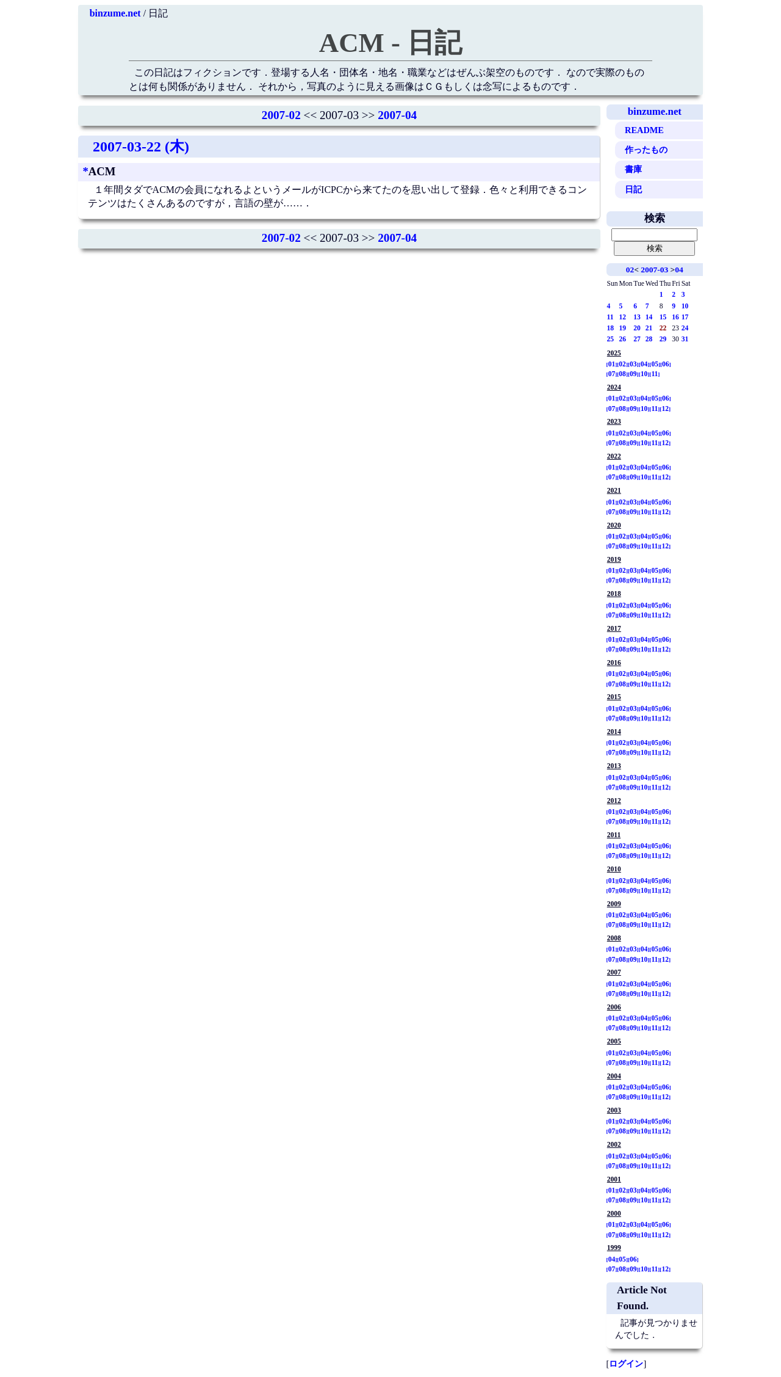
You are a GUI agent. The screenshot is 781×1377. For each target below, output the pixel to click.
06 (665, 364)
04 (679, 269)
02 (630, 269)
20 (637, 328)
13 (637, 317)
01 (612, 364)
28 (649, 339)
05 (654, 364)
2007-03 (654, 269)
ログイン (626, 1363)
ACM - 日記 (390, 42)
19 (623, 328)
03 (633, 364)
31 (685, 339)
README (644, 130)
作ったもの (646, 149)
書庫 (633, 169)
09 (633, 373)
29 (663, 339)
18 (610, 328)
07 (612, 373)
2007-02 (281, 115)
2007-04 (397, 115)
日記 (633, 189)
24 (685, 328)
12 (623, 317)
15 (663, 317)
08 (622, 373)
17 (685, 317)
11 (610, 317)
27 (637, 339)
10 (685, 306)
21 (649, 328)
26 (623, 339)
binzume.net (115, 13)
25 (610, 339)
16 (675, 317)
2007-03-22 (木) (141, 146)
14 (649, 317)
